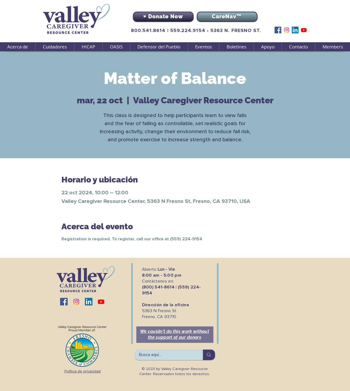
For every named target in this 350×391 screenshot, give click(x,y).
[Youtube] (303, 30)
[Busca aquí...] (165, 355)
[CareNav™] (227, 17)
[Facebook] (278, 30)
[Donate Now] (163, 17)
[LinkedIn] (295, 30)
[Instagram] (286, 30)
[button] (54, 46)
